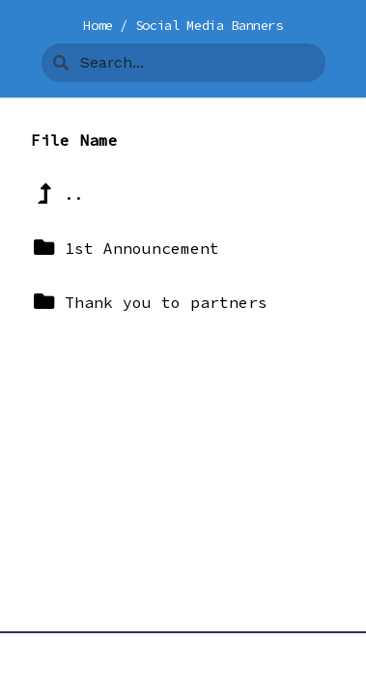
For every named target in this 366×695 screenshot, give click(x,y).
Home (101, 25)
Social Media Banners (209, 25)
